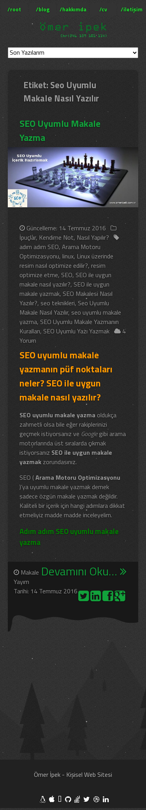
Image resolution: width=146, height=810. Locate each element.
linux (68, 256)
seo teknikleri (57, 303)
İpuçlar (27, 237)
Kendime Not (56, 237)
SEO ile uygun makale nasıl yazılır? (65, 279)
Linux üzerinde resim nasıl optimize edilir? (66, 260)
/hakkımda (73, 9)
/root (14, 9)
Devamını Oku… (84, 571)
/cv (103, 9)
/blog (42, 9)
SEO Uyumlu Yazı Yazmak (76, 331)
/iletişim (131, 9)
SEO (66, 274)
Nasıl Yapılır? (93, 237)
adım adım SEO (39, 246)
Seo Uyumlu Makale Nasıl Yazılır (64, 307)
